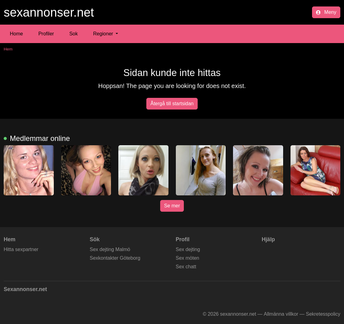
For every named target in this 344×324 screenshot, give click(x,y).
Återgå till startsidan (172, 103)
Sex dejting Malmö (110, 249)
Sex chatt (186, 266)
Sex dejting (188, 249)
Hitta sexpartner (21, 249)
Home (16, 33)
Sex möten (187, 258)
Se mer (172, 205)
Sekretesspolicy (323, 314)
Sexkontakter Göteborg (115, 258)
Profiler (46, 33)
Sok (73, 33)
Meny (326, 12)
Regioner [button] (103, 33)
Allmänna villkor (281, 314)
